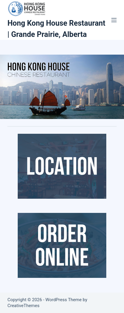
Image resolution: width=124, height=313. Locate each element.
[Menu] (114, 20)
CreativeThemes (23, 305)
